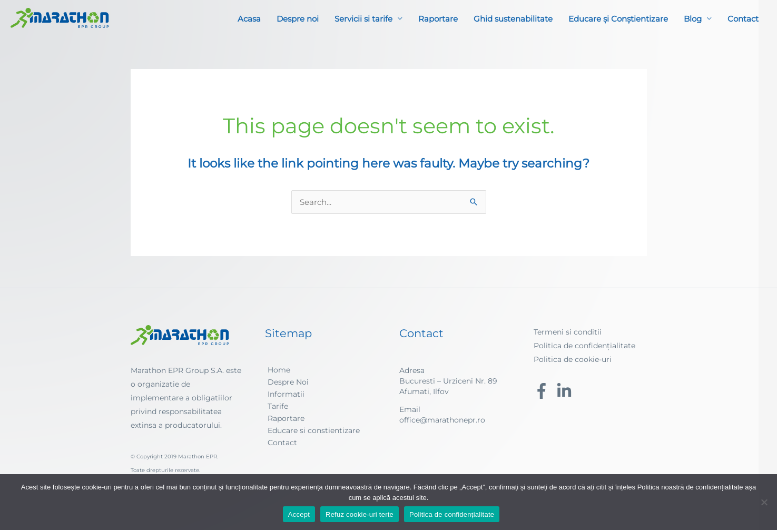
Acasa (249, 19)
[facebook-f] (544, 391)
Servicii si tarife (363, 19)
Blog (693, 19)
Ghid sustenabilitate (513, 19)
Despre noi (298, 19)
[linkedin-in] (566, 391)
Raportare (438, 19)
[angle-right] (277, 370)
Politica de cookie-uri (573, 359)
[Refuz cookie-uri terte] (764, 502)
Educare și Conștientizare (618, 19)
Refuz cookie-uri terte (360, 514)
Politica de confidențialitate (584, 345)
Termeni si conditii (568, 332)
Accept (299, 514)
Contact (743, 19)
